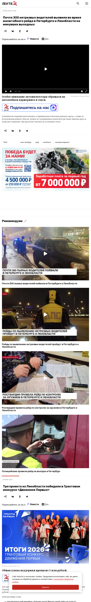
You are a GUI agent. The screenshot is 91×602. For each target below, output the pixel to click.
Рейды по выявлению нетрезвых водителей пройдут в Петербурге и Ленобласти (40, 345)
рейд (37, 142)
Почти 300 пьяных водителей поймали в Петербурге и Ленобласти (39, 283)
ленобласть (47, 142)
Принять (45, 587)
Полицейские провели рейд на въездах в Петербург (31, 471)
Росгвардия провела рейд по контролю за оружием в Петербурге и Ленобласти (39, 409)
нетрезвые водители (62, 142)
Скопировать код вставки (80, 96)
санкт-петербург (25, 142)
